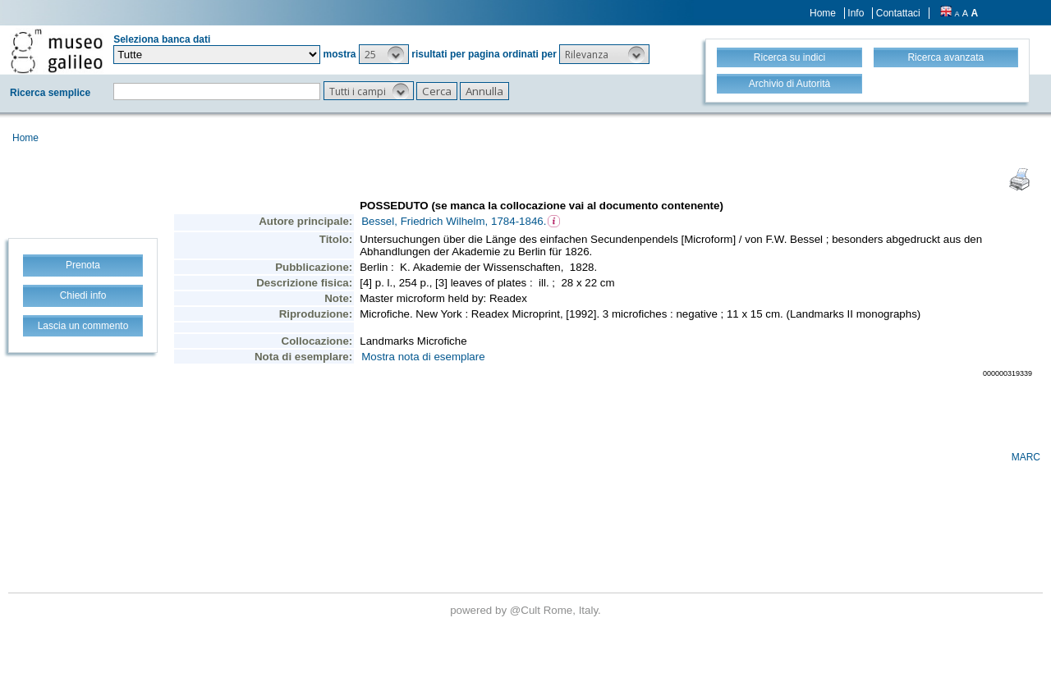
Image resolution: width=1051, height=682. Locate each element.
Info (855, 13)
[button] (384, 54)
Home (823, 13)
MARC (1026, 457)
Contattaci (898, 13)
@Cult (527, 610)
